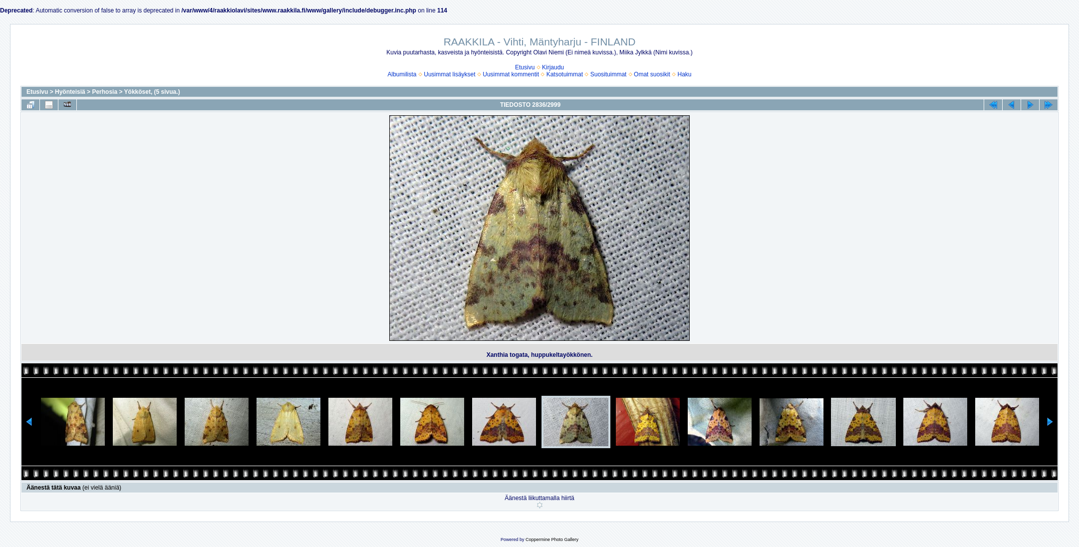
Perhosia (104, 91)
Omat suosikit (652, 74)
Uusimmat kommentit (511, 74)
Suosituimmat (608, 74)
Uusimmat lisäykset (449, 74)
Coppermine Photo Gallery (552, 539)
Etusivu (525, 67)
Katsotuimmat (564, 74)
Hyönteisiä (70, 91)
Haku (684, 74)
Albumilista (402, 74)
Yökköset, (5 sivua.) (152, 91)
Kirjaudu (553, 67)
